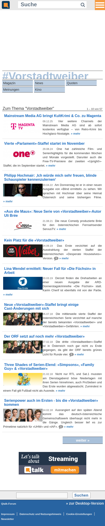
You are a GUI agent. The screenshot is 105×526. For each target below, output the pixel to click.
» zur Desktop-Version (85, 503)
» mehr (75, 133)
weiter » (82, 440)
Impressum (8, 514)
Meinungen (11, 89)
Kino (38, 89)
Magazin (9, 83)
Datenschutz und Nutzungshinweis (40, 514)
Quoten (72, 83)
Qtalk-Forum (8, 503)
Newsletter (7, 519)
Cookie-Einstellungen (79, 514)
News (39, 83)
